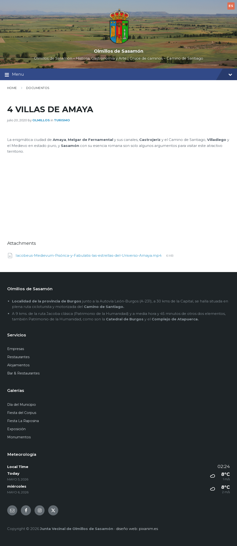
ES (231, 6)
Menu (118, 75)
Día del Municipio (21, 404)
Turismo (62, 120)
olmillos (41, 120)
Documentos (38, 88)
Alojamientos (18, 365)
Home (12, 88)
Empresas (15, 349)
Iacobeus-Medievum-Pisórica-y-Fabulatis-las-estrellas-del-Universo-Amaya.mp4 (89, 255)
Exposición (16, 429)
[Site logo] (119, 43)
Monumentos (19, 437)
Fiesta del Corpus (21, 413)
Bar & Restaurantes (23, 373)
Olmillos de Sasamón (118, 51)
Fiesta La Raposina (23, 421)
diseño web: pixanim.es (137, 528)
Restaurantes (18, 357)
